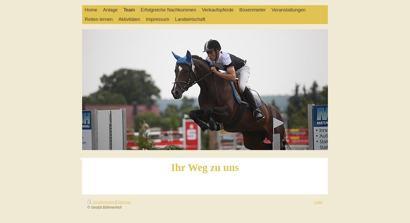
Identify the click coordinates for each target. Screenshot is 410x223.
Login (318, 202)
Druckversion (101, 202)
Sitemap (124, 202)
